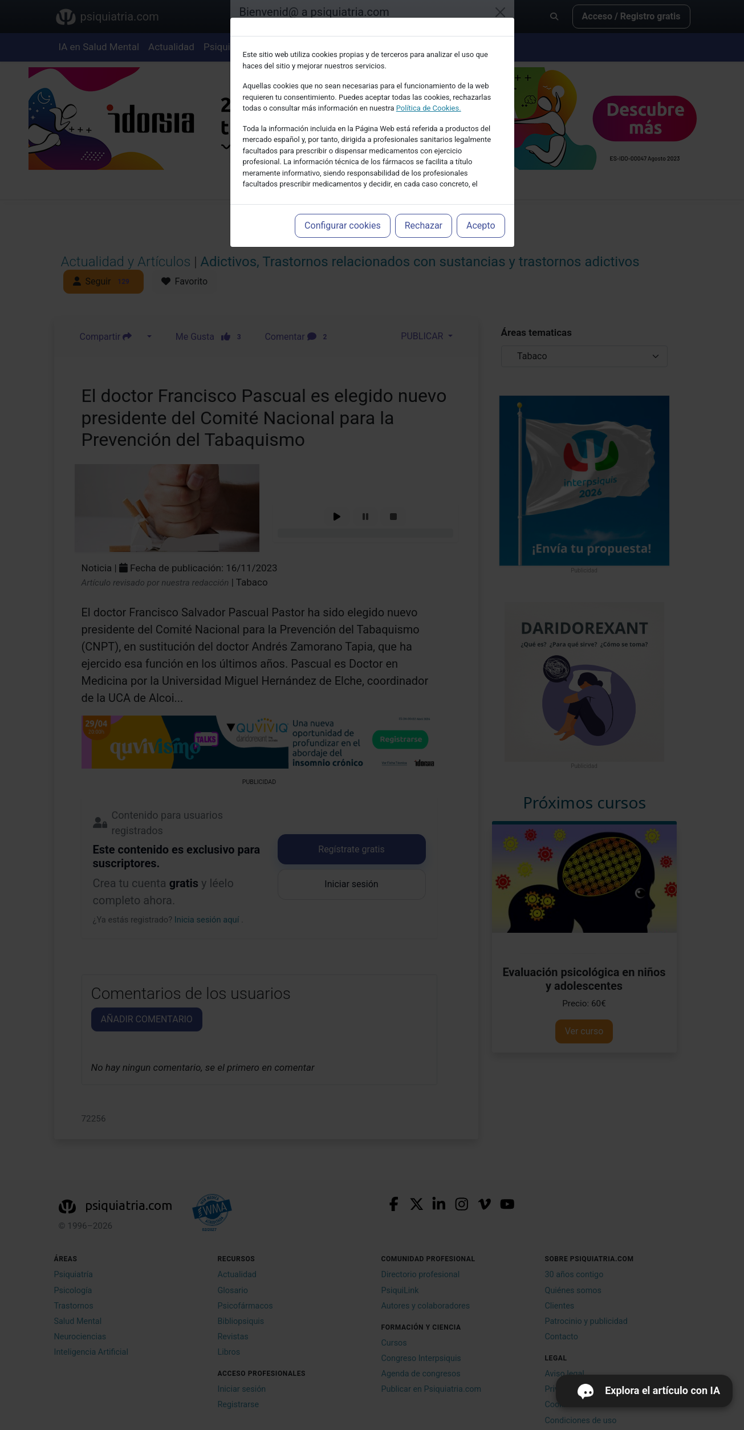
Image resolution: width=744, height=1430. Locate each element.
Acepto (480, 225)
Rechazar (423, 225)
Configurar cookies (342, 225)
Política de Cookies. (428, 108)
